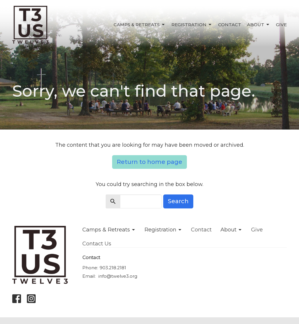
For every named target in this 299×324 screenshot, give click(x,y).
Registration (191, 25)
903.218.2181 (113, 267)
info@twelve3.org (117, 276)
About (258, 25)
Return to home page (149, 161)
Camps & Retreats (140, 25)
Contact (229, 24)
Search (178, 201)
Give (281, 24)
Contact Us (96, 243)
